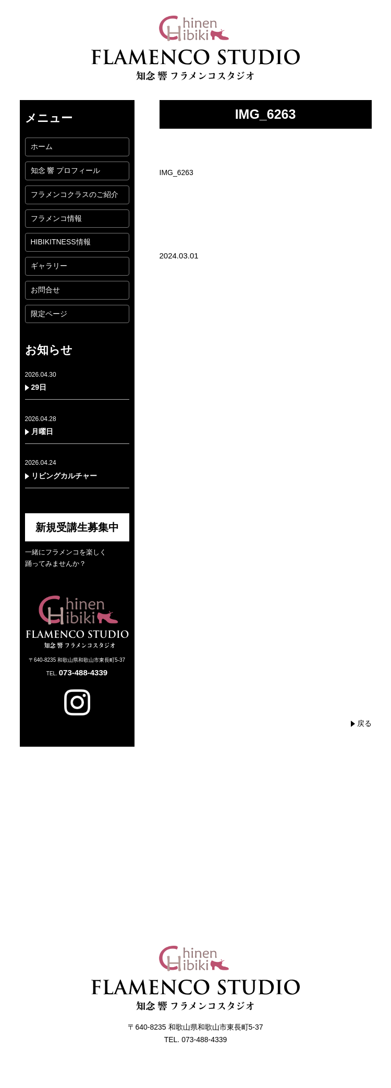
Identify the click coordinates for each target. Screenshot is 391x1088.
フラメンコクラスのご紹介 (74, 194)
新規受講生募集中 (77, 527)
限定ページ (49, 314)
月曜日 (42, 431)
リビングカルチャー (64, 476)
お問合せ (45, 290)
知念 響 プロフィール (66, 170)
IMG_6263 (176, 172)
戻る (364, 723)
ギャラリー (49, 266)
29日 (39, 387)
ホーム (42, 146)
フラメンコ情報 (56, 218)
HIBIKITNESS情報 (61, 242)
